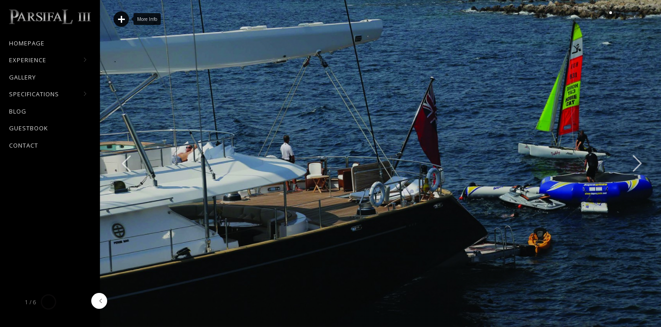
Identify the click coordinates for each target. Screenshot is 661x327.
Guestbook (28, 128)
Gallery (22, 77)
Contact (23, 145)
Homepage (26, 43)
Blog (17, 111)
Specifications (48, 94)
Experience (48, 60)
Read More (121, 19)
